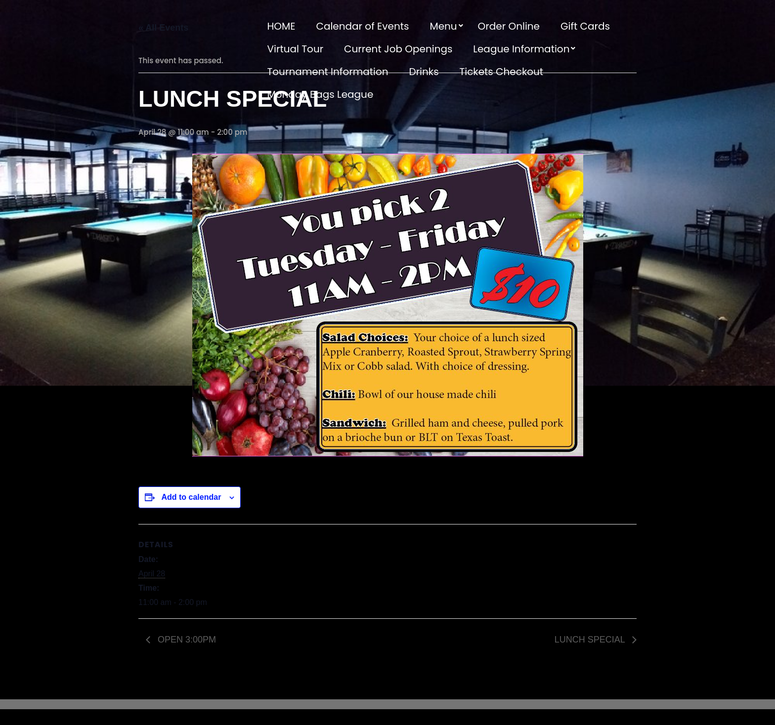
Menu (443, 26)
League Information (521, 49)
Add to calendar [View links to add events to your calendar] (191, 497)
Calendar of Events (362, 26)
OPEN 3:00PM (185, 639)
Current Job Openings (398, 49)
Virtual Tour (295, 49)
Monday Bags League (320, 94)
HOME (281, 26)
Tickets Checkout (501, 72)
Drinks (424, 72)
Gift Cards (585, 26)
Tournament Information (327, 72)
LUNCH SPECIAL (591, 639)
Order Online (509, 26)
